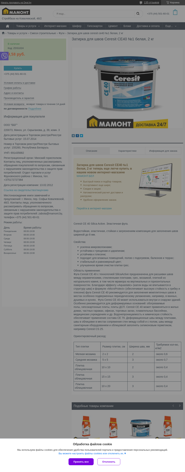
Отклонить (108, 461)
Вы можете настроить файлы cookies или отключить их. (91, 453)
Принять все (81, 461)
